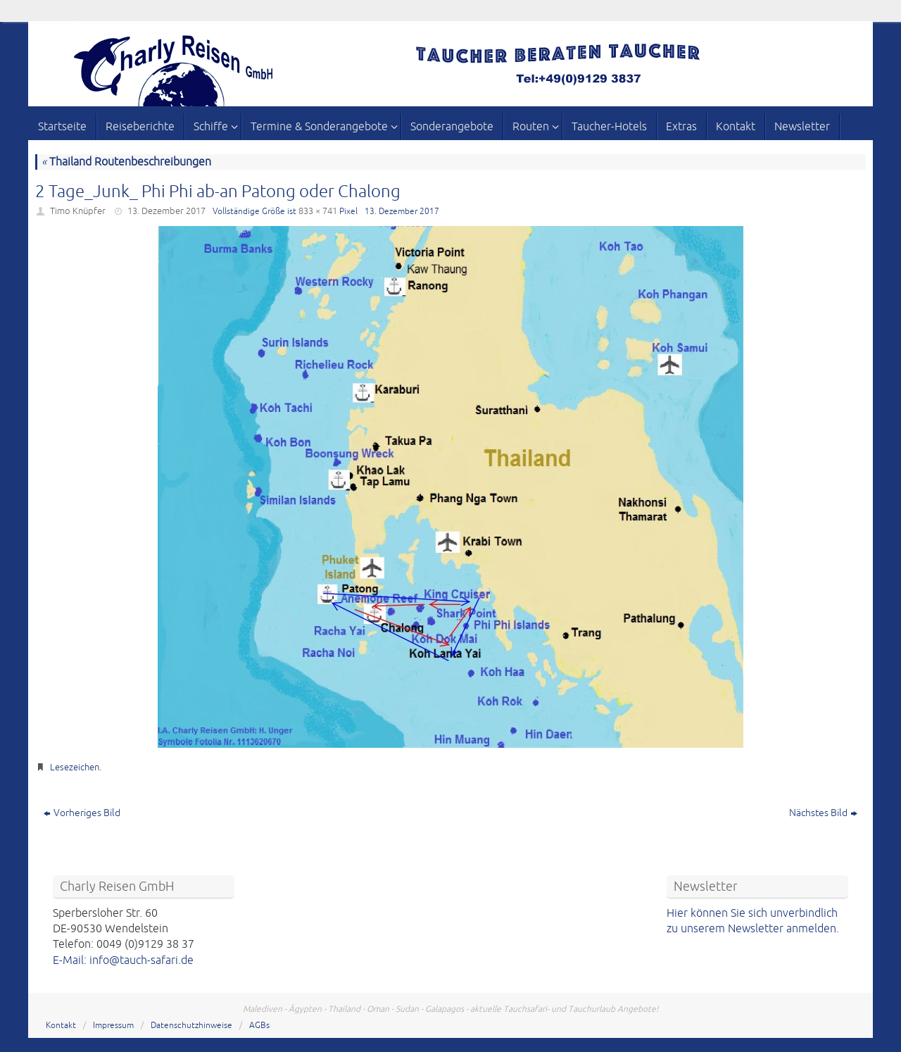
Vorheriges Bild (82, 813)
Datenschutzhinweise (191, 1025)
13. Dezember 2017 (166, 211)
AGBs (259, 1025)
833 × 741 (317, 211)
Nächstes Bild (823, 813)
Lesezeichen (74, 767)
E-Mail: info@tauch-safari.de (123, 960)
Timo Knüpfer (78, 211)
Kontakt (61, 1025)
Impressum (113, 1025)
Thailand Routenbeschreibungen (126, 162)
